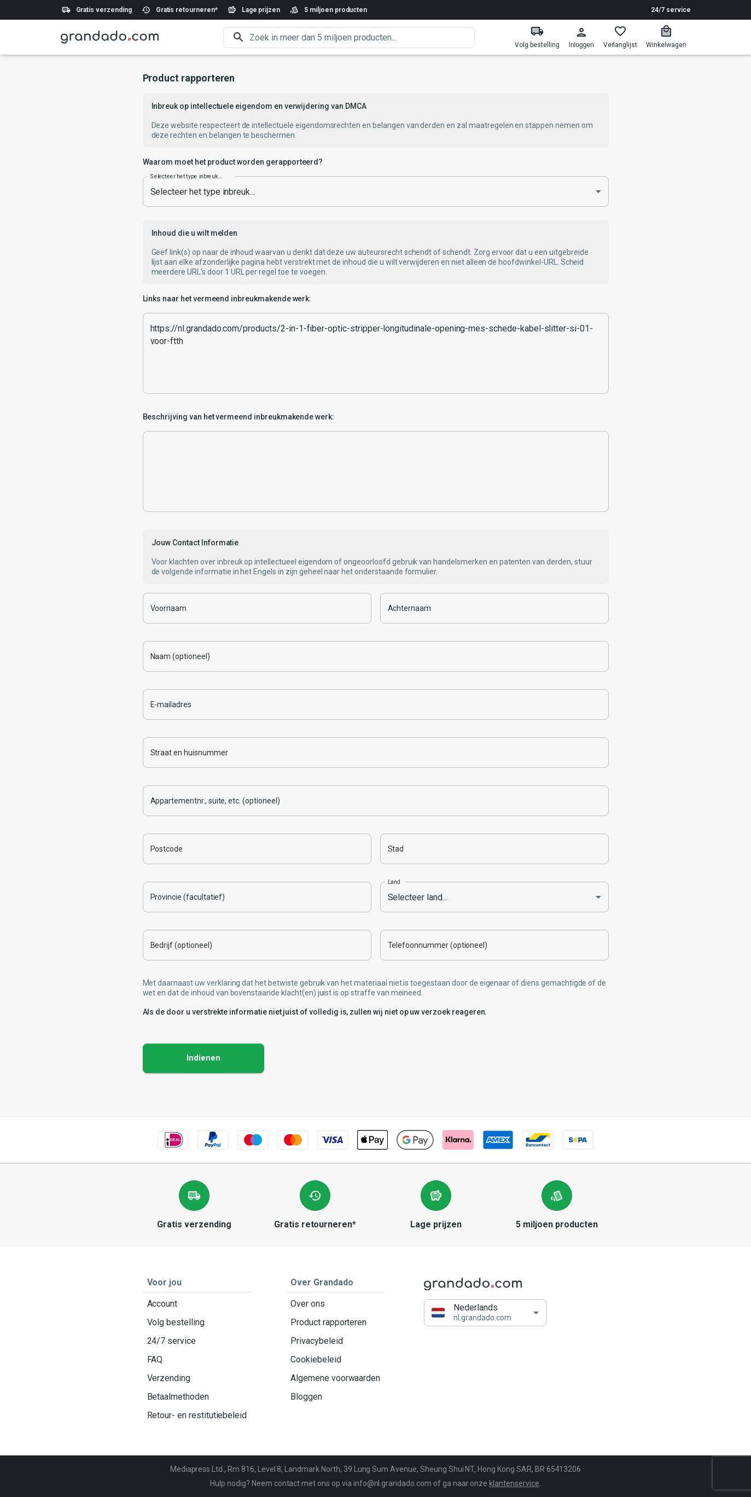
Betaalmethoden (197, 1397)
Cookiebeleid (335, 1359)
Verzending (197, 1378)
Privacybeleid (335, 1341)
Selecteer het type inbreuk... (186, 176)
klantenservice (514, 1483)
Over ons (335, 1304)
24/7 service (670, 10)
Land (394, 881)
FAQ (197, 1359)
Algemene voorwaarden (335, 1378)
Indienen (203, 1058)
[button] (485, 1313)
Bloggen (335, 1397)
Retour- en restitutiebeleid (197, 1415)
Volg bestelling (197, 1322)
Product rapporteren (335, 1322)
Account (197, 1304)
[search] (362, 37)
